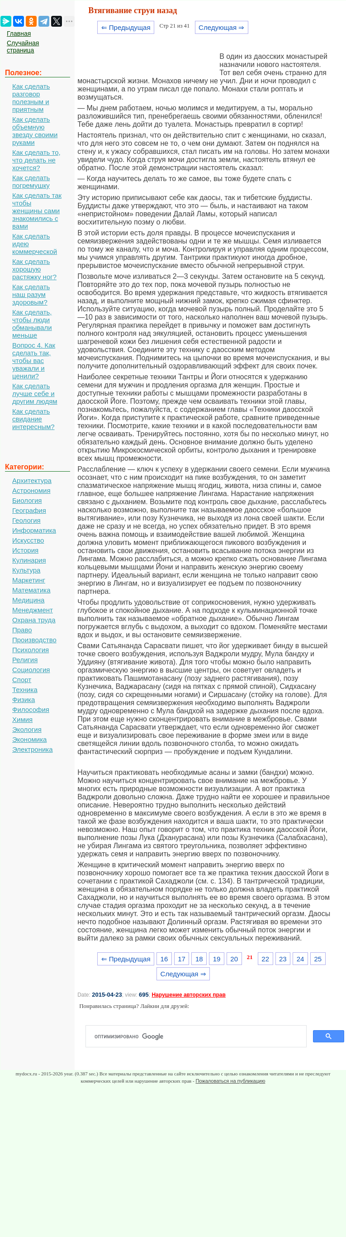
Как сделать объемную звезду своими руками (34, 130)
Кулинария (29, 560)
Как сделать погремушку (31, 181)
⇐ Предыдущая (126, 27)
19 (217, 959)
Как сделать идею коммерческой (34, 243)
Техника (25, 689)
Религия (25, 660)
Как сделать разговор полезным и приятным (31, 97)
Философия (30, 709)
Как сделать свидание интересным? (33, 418)
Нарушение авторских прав (188, 995)
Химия (22, 719)
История (25, 550)
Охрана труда (34, 620)
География (29, 510)
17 (181, 959)
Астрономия (31, 490)
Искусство (28, 540)
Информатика (34, 530)
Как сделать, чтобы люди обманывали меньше (32, 323)
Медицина (28, 600)
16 (164, 959)
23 (283, 959)
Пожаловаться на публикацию (230, 1081)
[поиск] (200, 1036)
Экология (27, 729)
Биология (27, 500)
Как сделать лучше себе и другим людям (34, 393)
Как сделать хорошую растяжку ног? (34, 269)
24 (300, 959)
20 (234, 959)
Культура (26, 570)
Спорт (21, 679)
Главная (19, 33)
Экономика (29, 739)
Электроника (32, 749)
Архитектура (32, 480)
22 (265, 959)
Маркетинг (28, 580)
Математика (31, 590)
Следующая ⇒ (221, 27)
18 (199, 959)
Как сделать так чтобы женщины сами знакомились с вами (37, 210)
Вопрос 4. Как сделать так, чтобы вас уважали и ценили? (33, 360)
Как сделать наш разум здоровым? (31, 294)
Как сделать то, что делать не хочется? (36, 160)
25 (318, 959)
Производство (34, 640)
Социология (31, 669)
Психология (30, 650)
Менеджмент (32, 610)
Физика (23, 699)
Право (22, 630)
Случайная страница (23, 46)
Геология (26, 520)
